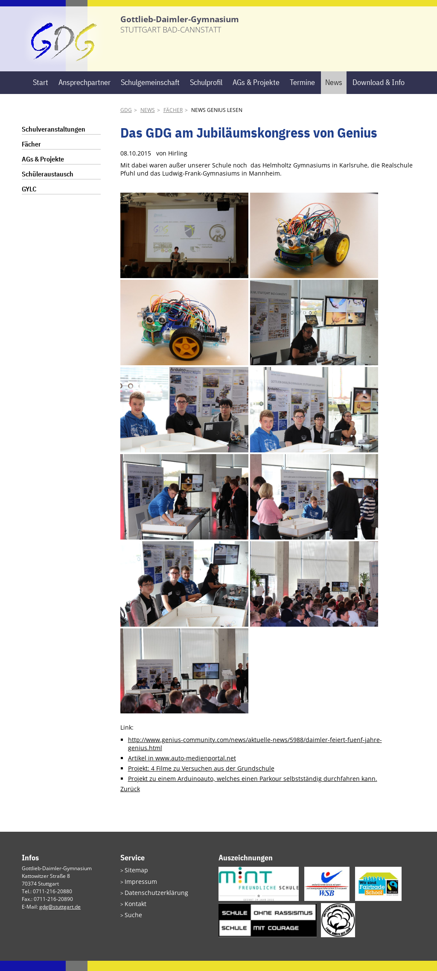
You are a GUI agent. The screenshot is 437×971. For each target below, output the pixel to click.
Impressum (138, 890)
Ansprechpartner (84, 92)
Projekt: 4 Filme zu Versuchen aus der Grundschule (201, 778)
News (333, 92)
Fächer (173, 120)
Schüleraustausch (47, 184)
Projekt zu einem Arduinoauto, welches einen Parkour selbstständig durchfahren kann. (252, 789)
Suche (132, 920)
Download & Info (379, 92)
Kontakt (134, 910)
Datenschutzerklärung (151, 900)
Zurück (130, 799)
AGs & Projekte (256, 92)
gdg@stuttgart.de (60, 917)
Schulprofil (206, 92)
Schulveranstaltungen (53, 139)
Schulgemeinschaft (150, 92)
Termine (302, 92)
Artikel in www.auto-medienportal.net (182, 768)
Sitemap (134, 879)
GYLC (29, 199)
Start (40, 92)
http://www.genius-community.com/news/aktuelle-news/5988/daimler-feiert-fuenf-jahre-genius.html (255, 754)
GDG (126, 120)
